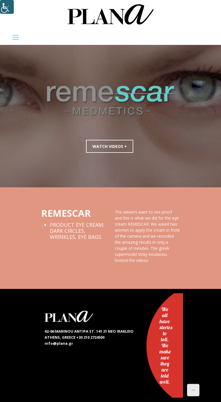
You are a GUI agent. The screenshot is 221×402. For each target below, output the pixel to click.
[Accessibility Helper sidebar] (7, 7)
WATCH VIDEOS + (111, 146)
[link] (110, 14)
